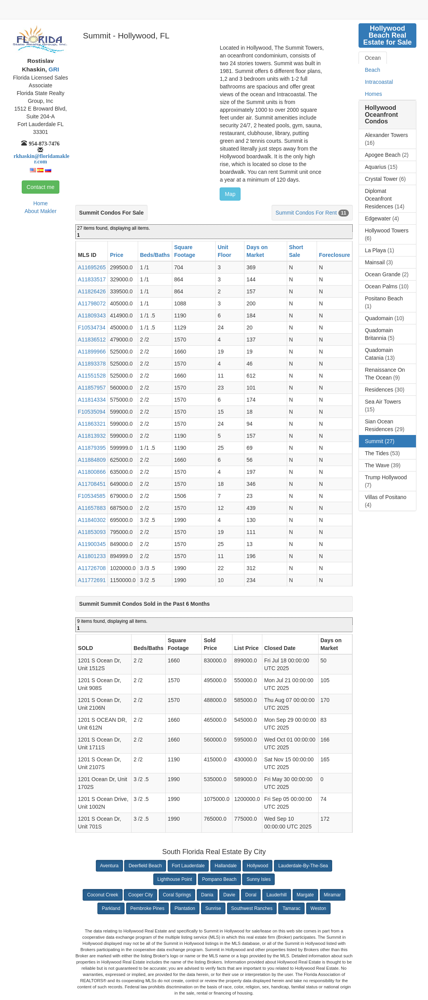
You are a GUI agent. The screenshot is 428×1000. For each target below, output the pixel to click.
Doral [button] (250, 895)
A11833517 (92, 279)
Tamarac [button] (291, 908)
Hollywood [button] (257, 865)
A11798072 (92, 303)
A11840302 (92, 520)
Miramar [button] (332, 895)
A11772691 (92, 580)
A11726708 (92, 568)
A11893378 (92, 363)
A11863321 (92, 424)
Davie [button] (230, 895)
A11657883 (92, 508)
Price (116, 255)
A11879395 (92, 448)
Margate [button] (305, 895)
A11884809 (92, 460)
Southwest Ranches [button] (252, 908)
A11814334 (92, 400)
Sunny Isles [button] (258, 879)
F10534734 (92, 327)
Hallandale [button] (226, 865)
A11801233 (92, 556)
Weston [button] (318, 908)
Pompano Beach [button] (219, 879)
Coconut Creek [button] (102, 895)
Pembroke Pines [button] (147, 908)
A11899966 (92, 351)
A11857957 (92, 388)
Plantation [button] (185, 908)
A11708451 (92, 484)
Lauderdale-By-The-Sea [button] (303, 865)
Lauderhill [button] (277, 895)
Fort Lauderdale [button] (188, 865)
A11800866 (92, 472)
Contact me (41, 187)
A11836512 (92, 339)
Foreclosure (334, 255)
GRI (53, 69)
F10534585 (92, 496)
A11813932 (92, 436)
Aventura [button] (109, 865)
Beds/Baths (155, 255)
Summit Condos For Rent (306, 213)
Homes (373, 94)
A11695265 (92, 267)
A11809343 (92, 315)
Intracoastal (379, 82)
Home (40, 203)
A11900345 (92, 544)
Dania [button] (207, 895)
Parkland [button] (111, 908)
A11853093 (92, 532)
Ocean (373, 58)
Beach (372, 70)
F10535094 (92, 412)
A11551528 (92, 376)
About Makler (40, 211)
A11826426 (92, 291)
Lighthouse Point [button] (175, 879)
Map (230, 194)
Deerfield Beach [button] (144, 865)
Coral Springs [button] (177, 895)
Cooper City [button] (140, 895)
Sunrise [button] (213, 908)
